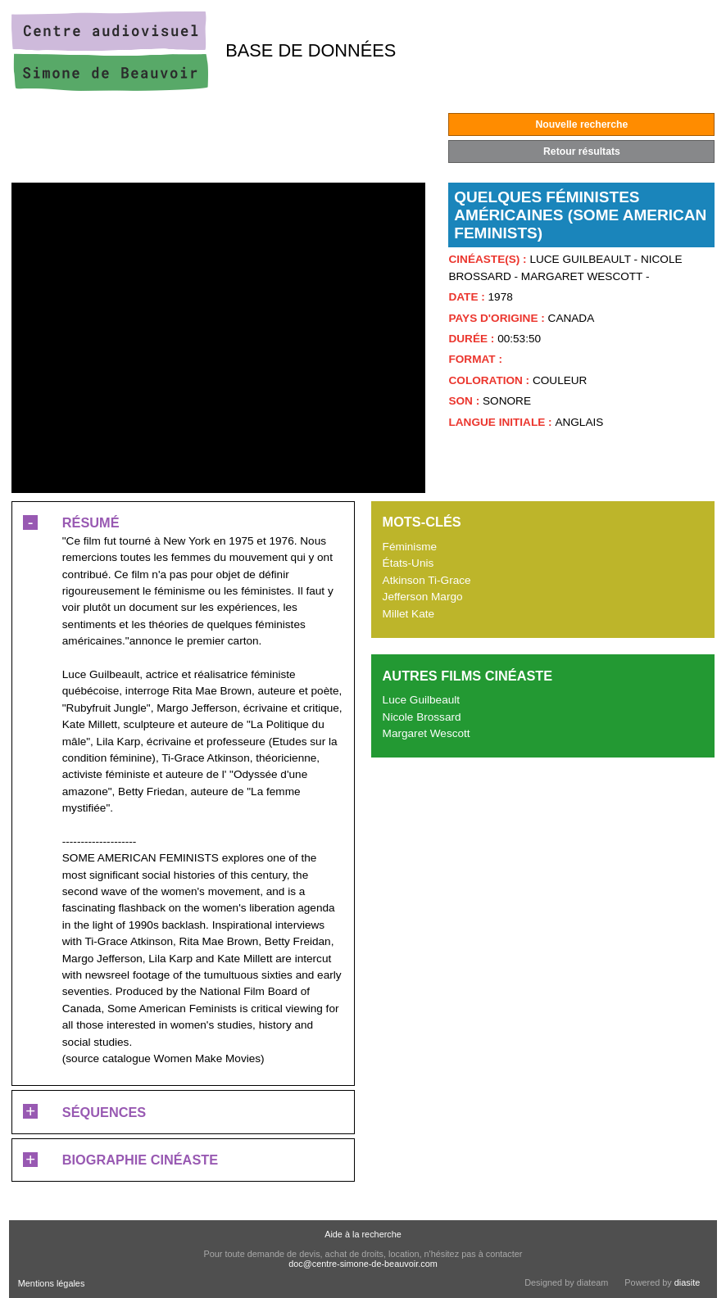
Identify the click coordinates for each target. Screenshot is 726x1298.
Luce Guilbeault (421, 700)
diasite (687, 1282)
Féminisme (410, 546)
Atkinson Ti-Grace (427, 580)
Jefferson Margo (423, 596)
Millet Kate (408, 614)
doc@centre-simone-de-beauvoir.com (363, 1264)
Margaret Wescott (426, 733)
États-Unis (408, 563)
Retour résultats (581, 151)
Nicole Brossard (422, 717)
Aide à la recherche (363, 1234)
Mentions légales (51, 1283)
